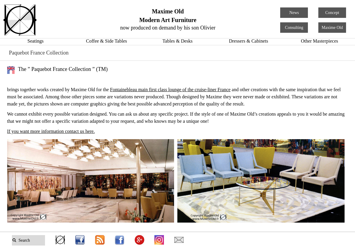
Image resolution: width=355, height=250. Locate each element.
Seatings (35, 41)
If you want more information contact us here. (51, 131)
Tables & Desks (177, 41)
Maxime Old (332, 27)
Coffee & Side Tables (106, 41)
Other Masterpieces (319, 41)
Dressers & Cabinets (248, 41)
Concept (332, 12)
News (294, 12)
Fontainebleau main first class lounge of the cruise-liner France (170, 89)
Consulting (294, 27)
